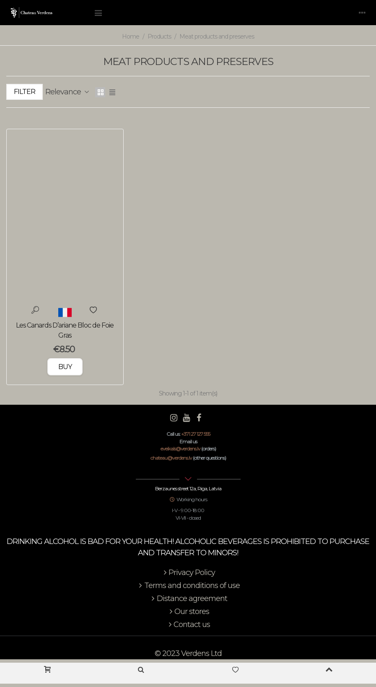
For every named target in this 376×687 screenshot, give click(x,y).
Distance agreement (188, 598)
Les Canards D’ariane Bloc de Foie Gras (65, 330)
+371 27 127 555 (195, 434)
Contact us (188, 624)
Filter (24, 92)
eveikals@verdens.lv (180, 448)
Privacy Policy (188, 572)
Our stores (188, 611)
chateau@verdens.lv (171, 458)
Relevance (67, 91)
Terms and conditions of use (188, 585)
